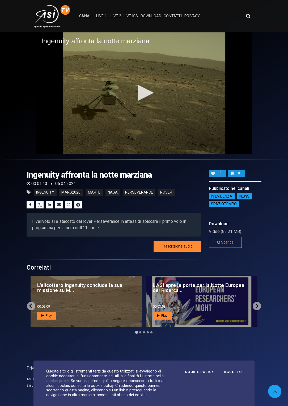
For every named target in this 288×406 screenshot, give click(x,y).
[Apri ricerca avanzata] (248, 16)
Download (151, 16)
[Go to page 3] (144, 332)
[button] (144, 92)
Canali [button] (85, 16)
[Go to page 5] (151, 332)
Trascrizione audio (177, 246)
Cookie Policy (199, 372)
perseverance (139, 192)
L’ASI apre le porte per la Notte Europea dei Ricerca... (198, 287)
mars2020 (71, 192)
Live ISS (131, 16)
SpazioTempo (224, 204)
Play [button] (46, 315)
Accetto (233, 372)
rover (166, 192)
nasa (113, 192)
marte (94, 192)
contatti (173, 16)
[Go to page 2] (140, 332)
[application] (144, 93)
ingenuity (45, 192)
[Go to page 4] (148, 332)
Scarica (225, 242)
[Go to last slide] (31, 306)
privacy (192, 16)
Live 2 (116, 16)
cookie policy (57, 381)
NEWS (244, 196)
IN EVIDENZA (221, 196)
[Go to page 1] (136, 332)
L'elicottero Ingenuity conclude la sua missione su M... (79, 287)
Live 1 (101, 16)
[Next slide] (257, 306)
